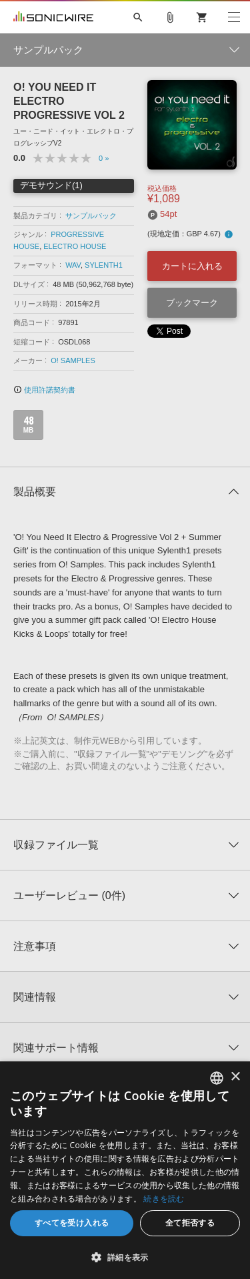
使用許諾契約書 (44, 390)
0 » (104, 158)
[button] (125, 1257)
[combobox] (216, 1078)
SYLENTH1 (104, 265)
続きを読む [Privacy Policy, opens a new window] (164, 1198)
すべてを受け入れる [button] (72, 1222)
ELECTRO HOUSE (74, 246)
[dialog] (125, 1170)
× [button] (235, 1077)
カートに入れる (192, 266)
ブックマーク (192, 303)
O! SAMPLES (73, 360)
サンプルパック (91, 216)
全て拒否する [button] (190, 1222)
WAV (73, 265)
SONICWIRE (53, 17)
